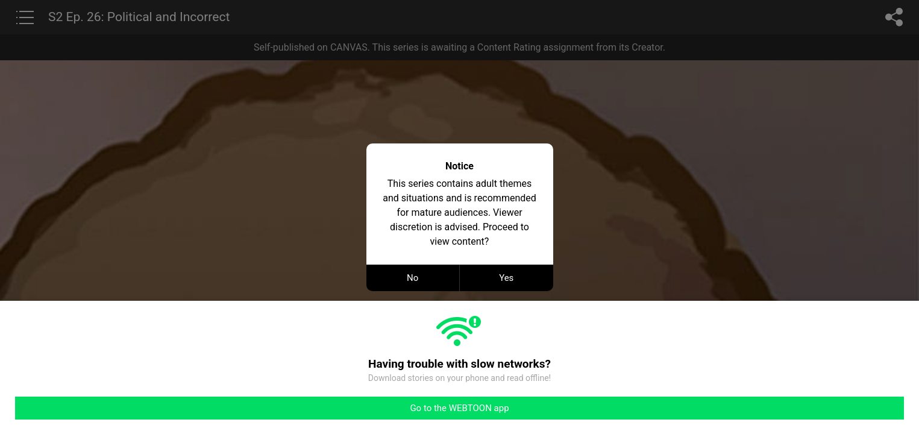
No (412, 277)
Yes (506, 277)
